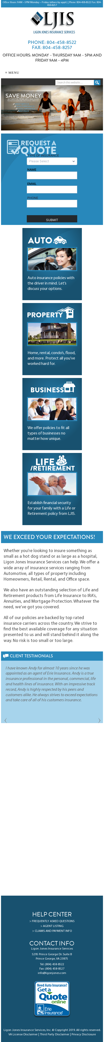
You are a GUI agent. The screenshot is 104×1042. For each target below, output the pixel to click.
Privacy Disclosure (84, 1034)
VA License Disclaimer (23, 1034)
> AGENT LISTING (52, 926)
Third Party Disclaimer (54, 1034)
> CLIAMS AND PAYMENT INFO (52, 931)
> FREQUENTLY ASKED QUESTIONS (51, 921)
